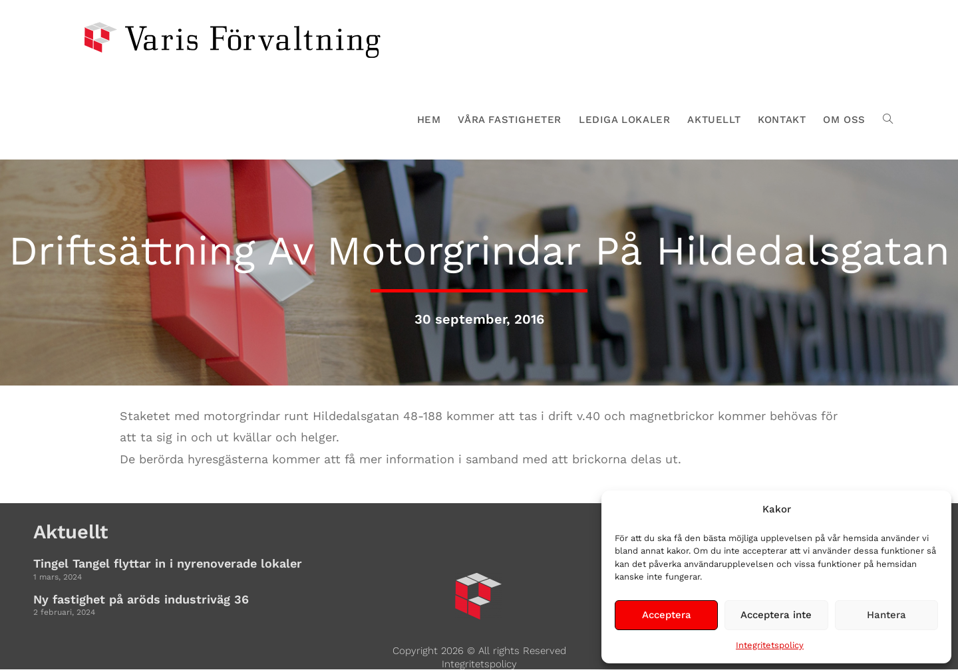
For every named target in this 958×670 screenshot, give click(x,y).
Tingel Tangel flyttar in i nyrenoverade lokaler (167, 563)
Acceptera (666, 615)
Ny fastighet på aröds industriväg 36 (141, 599)
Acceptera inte (776, 615)
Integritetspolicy (770, 645)
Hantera (886, 615)
